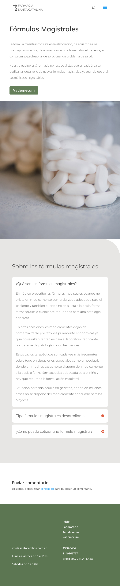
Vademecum (24, 90)
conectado (47, 489)
